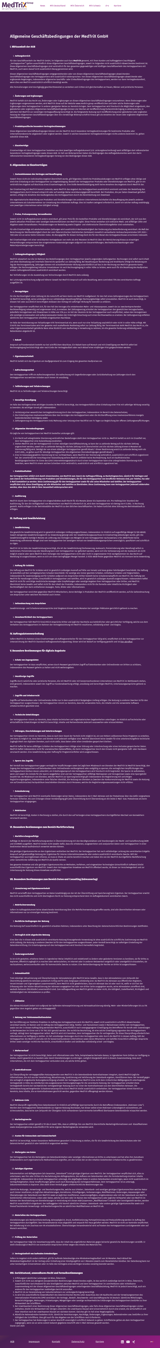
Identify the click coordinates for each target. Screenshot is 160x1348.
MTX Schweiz (94, 6)
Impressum (34, 1341)
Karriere (117, 6)
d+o (107, 6)
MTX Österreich (77, 6)
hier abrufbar (126, 642)
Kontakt (56, 1341)
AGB (12, 1341)
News (42, 6)
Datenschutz (78, 1341)
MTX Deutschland (58, 6)
